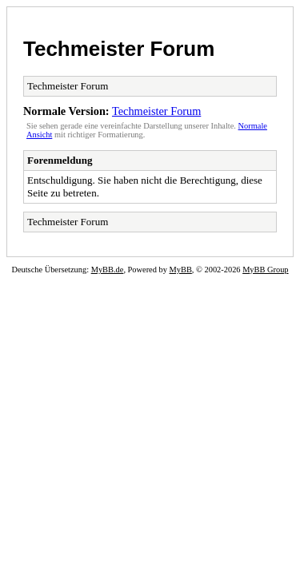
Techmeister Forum (118, 49)
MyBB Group (265, 269)
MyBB (181, 269)
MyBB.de (107, 269)
